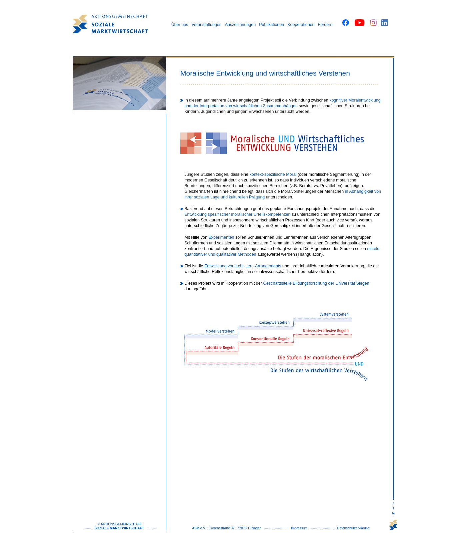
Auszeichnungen (240, 24)
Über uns (179, 24)
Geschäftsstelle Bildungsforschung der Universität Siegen (316, 283)
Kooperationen (300, 24)
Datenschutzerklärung (353, 528)
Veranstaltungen (206, 24)
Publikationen (271, 24)
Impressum (299, 528)
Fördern (325, 24)
